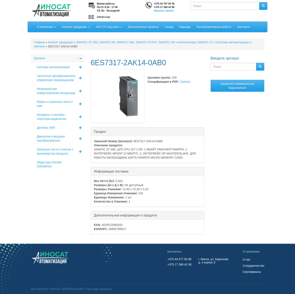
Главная (39, 42)
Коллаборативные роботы (213, 27)
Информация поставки (111, 171)
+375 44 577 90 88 (179, 259)
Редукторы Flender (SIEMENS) (49, 164)
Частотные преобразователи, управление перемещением (61, 78)
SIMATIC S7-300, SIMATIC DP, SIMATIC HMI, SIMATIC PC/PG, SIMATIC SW (125, 42)
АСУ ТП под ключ (109, 27)
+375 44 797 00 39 (164, 3)
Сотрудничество (253, 265)
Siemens (39, 46)
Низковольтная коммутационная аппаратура (61, 91)
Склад (169, 27)
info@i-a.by (103, 17)
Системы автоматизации (232, 42)
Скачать (185, 81)
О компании (46, 27)
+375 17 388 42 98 (164, 7)
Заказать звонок (164, 10)
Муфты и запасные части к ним (61, 104)
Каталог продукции (76, 27)
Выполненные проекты (143, 27)
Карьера (184, 27)
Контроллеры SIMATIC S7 (195, 42)
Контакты (243, 27)
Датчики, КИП (61, 128)
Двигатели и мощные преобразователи (61, 138)
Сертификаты (252, 271)
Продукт (100, 131)
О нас (246, 259)
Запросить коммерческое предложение (237, 85)
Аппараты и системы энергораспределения (61, 117)
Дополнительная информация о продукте (125, 215)
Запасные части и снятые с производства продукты (61, 151)
